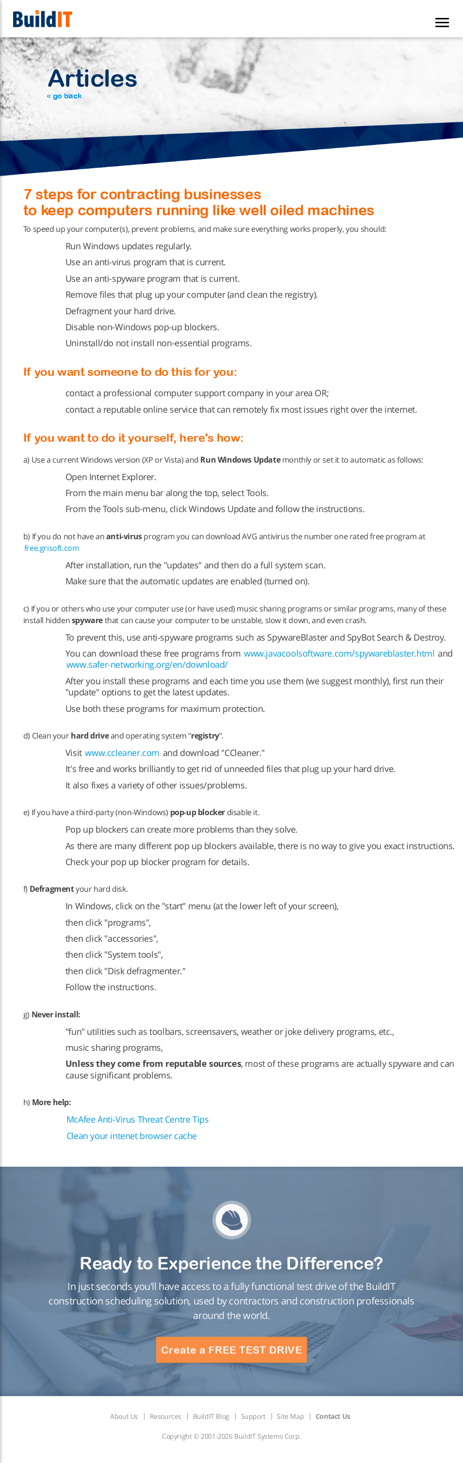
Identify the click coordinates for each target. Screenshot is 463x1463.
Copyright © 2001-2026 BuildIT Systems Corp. (231, 1436)
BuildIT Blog (211, 1416)
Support (253, 1416)
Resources (165, 1416)
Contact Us (333, 1416)
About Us (124, 1416)
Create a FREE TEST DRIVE (231, 1350)
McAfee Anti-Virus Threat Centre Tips (137, 1119)
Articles (92, 82)
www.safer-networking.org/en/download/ (147, 664)
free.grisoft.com (52, 548)
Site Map (290, 1416)
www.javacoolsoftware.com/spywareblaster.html (339, 653)
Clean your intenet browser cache (131, 1135)
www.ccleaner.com (122, 752)
